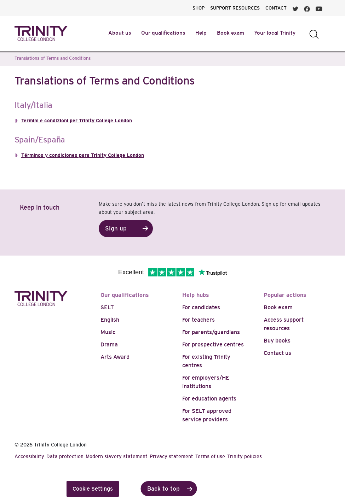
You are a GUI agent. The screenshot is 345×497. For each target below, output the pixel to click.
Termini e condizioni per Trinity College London (76, 120)
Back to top (163, 488)
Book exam (278, 307)
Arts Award (115, 357)
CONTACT (276, 8)
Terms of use (210, 456)
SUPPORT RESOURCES (235, 8)
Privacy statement (171, 456)
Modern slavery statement (117, 456)
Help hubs (195, 295)
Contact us (277, 353)
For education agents (209, 399)
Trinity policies (244, 456)
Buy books (277, 341)
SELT (107, 307)
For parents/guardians (211, 332)
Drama (109, 344)
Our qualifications (124, 295)
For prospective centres (213, 344)
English (109, 320)
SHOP (198, 8)
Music (107, 332)
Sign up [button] (116, 228)
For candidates (201, 307)
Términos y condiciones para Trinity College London (82, 155)
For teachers (198, 320)
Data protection (65, 456)
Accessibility (29, 456)
